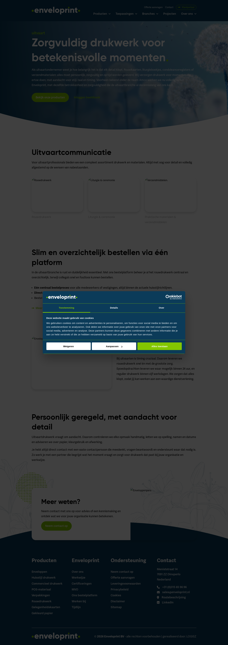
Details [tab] (114, 307)
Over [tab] (161, 307)
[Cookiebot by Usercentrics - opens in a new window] (168, 297)
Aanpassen (114, 346)
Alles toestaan (160, 346)
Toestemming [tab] (66, 307)
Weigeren (68, 346)
